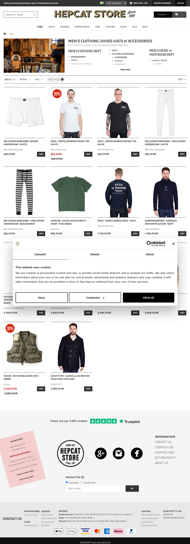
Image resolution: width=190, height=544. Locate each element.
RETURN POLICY (165, 458)
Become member (162, 3)
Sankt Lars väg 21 (49, 518)
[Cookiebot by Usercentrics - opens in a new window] (149, 243)
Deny (41, 297)
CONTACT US (163, 442)
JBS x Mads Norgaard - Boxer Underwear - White (21, 143)
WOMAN (110, 26)
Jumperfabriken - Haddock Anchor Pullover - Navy (161, 222)
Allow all (148, 297)
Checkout (161, 14)
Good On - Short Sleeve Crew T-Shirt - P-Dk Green (69, 222)
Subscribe (73, 482)
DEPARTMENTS (82, 26)
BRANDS (65, 26)
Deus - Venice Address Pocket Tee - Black (117, 143)
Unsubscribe (89, 482)
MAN (97, 26)
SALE (134, 26)
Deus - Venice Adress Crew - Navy (117, 220)
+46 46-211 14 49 (31, 515)
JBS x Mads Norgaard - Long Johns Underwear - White (165, 143)
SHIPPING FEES (164, 453)
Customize (95, 297)
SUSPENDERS (121, 57)
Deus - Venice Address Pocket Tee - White (70, 143)
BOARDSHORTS (78, 57)
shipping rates (151, 518)
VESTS (114, 50)
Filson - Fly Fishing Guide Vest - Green (21, 378)
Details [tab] (95, 254)
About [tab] (150, 254)
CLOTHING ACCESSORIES (123, 54)
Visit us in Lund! (26, 478)
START (40, 26)
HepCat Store (47, 515)
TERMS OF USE (164, 447)
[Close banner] (173, 243)
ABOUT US (161, 463)
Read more (125, 69)
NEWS (51, 26)
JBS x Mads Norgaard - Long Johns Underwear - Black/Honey (24, 222)
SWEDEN (45, 525)
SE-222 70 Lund (47, 522)
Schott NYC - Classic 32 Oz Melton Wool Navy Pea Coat (70, 378)
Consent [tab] (40, 254)
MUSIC (123, 26)
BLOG (145, 26)
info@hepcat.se (31, 525)
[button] (176, 15)
